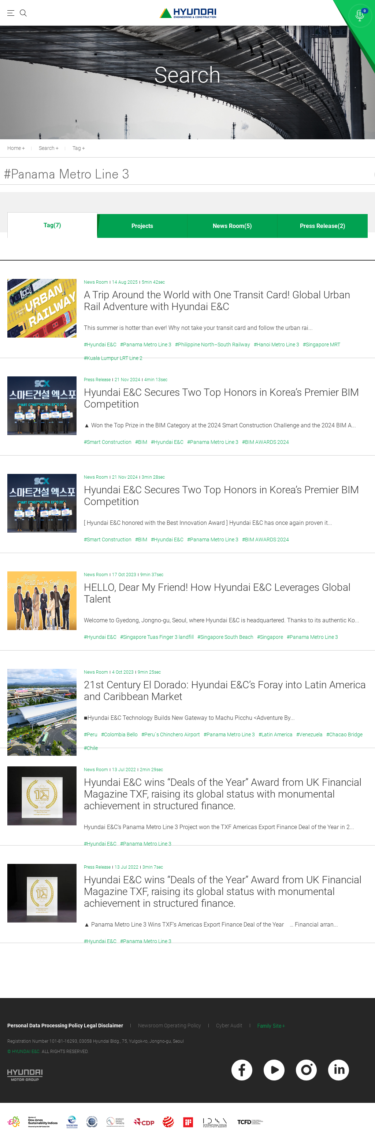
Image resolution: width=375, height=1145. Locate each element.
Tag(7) (52, 225)
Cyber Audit (229, 1025)
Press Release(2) (322, 225)
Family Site (269, 1026)
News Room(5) (232, 225)
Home (14, 148)
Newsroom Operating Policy (169, 1025)
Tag (77, 148)
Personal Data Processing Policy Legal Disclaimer (65, 1025)
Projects (142, 225)
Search (47, 148)
